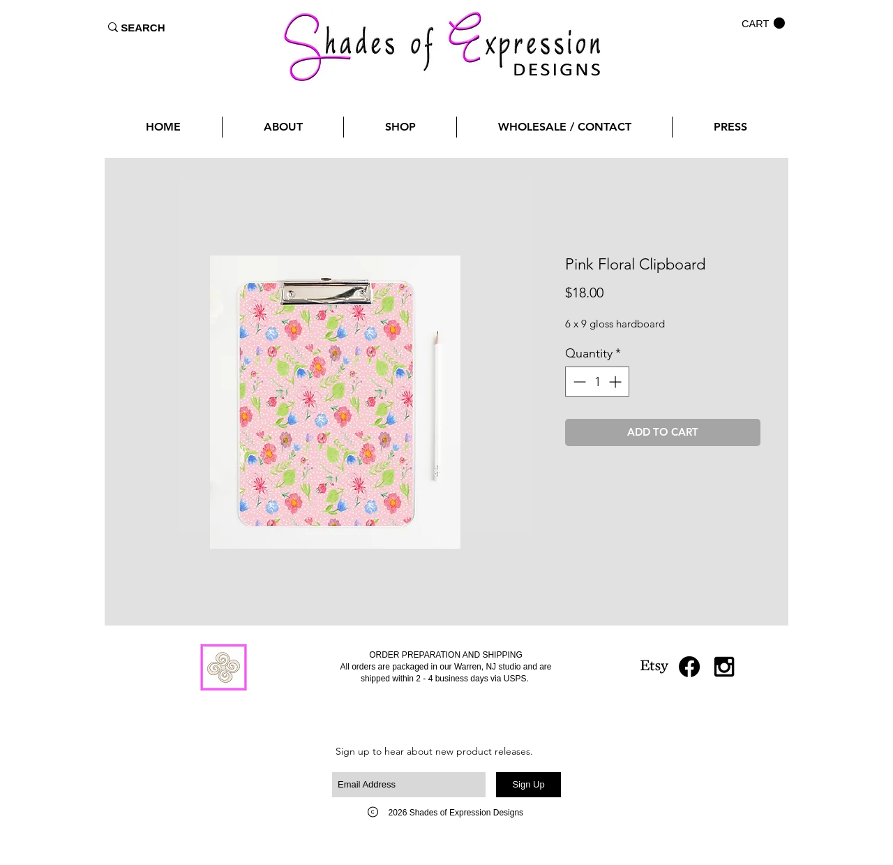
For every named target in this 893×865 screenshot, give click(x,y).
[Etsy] (654, 667)
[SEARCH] (143, 27)
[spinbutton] (597, 381)
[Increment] (616, 381)
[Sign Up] (528, 784)
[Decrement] (578, 381)
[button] (763, 23)
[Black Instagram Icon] (724, 667)
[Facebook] (689, 667)
